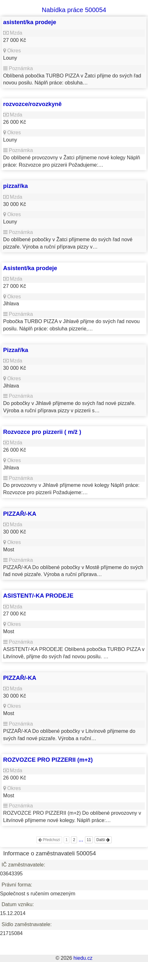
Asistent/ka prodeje (30, 268)
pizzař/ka (15, 185)
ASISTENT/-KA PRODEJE (38, 595)
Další (103, 840)
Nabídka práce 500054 (74, 9)
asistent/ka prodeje (29, 22)
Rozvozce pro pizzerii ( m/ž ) (42, 431)
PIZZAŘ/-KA (19, 513)
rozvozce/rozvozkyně (32, 104)
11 (89, 840)
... (81, 839)
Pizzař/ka (15, 350)
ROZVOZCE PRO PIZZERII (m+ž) (48, 759)
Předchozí (49, 840)
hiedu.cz (83, 958)
